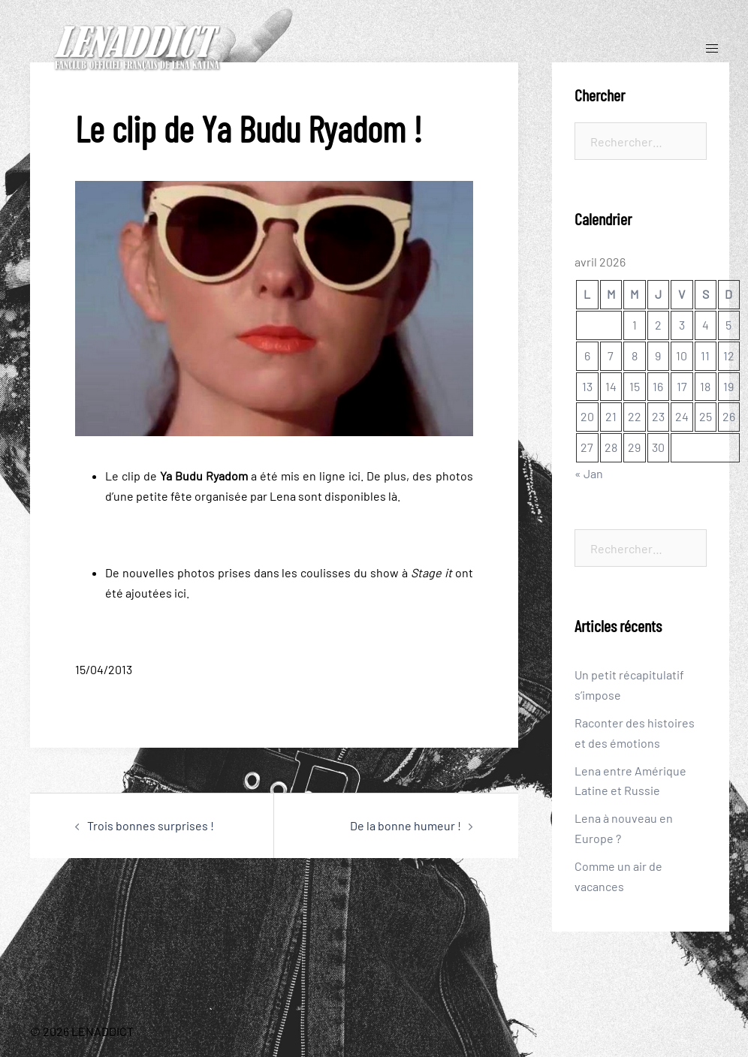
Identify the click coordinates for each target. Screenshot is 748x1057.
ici (354, 475)
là (392, 496)
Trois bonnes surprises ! (150, 825)
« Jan (589, 473)
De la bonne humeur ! (405, 825)
